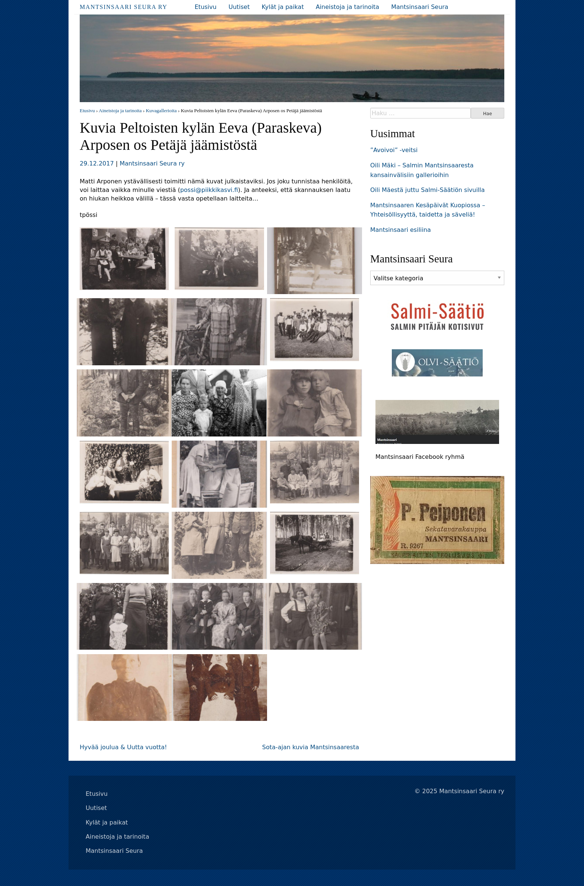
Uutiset (239, 6)
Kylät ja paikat (282, 6)
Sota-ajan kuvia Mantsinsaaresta (310, 747)
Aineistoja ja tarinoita (347, 6)
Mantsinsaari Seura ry (123, 7)
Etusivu (206, 6)
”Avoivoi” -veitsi (394, 150)
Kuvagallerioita (161, 110)
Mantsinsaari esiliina (400, 229)
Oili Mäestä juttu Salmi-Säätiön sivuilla (427, 189)
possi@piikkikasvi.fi (209, 189)
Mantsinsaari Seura (419, 6)
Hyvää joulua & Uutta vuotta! (123, 747)
